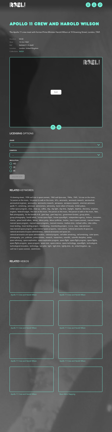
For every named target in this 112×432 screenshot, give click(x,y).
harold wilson (31, 217)
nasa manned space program (21, 229)
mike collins (92, 223)
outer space (93, 234)
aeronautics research (45, 203)
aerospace (59, 203)
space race (45, 243)
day (48, 209)
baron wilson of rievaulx (65, 206)
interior (12, 220)
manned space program (19, 223)
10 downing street (17, 197)
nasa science (62, 229)
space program (33, 243)
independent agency (77, 217)
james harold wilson (24, 220)
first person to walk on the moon (81, 212)
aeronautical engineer (18, 203)
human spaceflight (60, 217)
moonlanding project (59, 226)
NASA (21, 51)
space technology (69, 243)
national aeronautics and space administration (27, 234)
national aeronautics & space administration (26, 232)
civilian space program (18, 209)
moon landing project (30, 226)
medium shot (69, 223)
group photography (17, 217)
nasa (76, 226)
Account (94, 4)
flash (96, 212)
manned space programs (39, 223)
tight (49, 246)
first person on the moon (58, 212)
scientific (67, 237)
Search (100, 4)
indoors (89, 217)
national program (52, 234)
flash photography (17, 214)
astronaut (31, 206)
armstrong (22, 206)
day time (62, 209)
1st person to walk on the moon (41, 200)
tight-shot (56, 246)
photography (15, 237)
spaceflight (81, 243)
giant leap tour (55, 214)
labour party (43, 220)
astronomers (40, 206)
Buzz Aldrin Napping (67, 394)
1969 (75, 197)
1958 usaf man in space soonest (37, 197)
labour (35, 220)
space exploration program (48, 240)
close (30, 209)
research (49, 237)
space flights (92, 240)
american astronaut (87, 203)
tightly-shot (66, 246)
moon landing (15, 226)
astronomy (51, 206)
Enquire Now (17, 177)
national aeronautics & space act (80, 229)
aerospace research (71, 203)
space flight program (78, 240)
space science (55, 243)
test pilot (43, 246)
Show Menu (88, 4)
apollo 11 (13, 206)
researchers (58, 237)
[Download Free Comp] (59, 127)
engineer (94, 209)
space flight (64, 240)
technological (92, 243)
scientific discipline (79, 237)
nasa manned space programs (44, 229)
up (89, 246)
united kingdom (81, 246)
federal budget (23, 212)
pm (22, 237)
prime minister (38, 237)
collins (43, 209)
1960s (69, 197)
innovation (97, 217)
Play (56, 92)
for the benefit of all (32, 214)
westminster (35, 249)
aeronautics (32, 203)
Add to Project (53, 127)
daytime (78, 209)
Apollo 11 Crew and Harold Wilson (24, 295)
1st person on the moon (19, 200)
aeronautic (63, 200)
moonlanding (44, 226)
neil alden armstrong (68, 234)
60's (56, 200)
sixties (89, 237)
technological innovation (19, 246)
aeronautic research (76, 200)
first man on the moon (39, 212)
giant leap (45, 214)
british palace (80, 206)
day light (54, 209)
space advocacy (16, 240)
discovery (86, 209)
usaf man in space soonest (20, 249)
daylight (70, 209)
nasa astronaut (84, 226)
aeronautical (89, 200)
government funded (70, 214)
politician (28, 237)
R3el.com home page (18, 4)
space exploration (30, 240)
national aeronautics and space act (57, 232)
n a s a (70, 226)
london (65, 220)
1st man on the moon (87, 197)
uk (72, 246)
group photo (84, 214)
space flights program (18, 243)
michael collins (81, 223)
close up (37, 209)
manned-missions (56, 223)
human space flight (45, 217)
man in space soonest (78, 220)
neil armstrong (82, 234)
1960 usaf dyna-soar (58, 197)
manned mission (93, 220)
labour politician (56, 220)
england (13, 212)
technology (34, 246)
